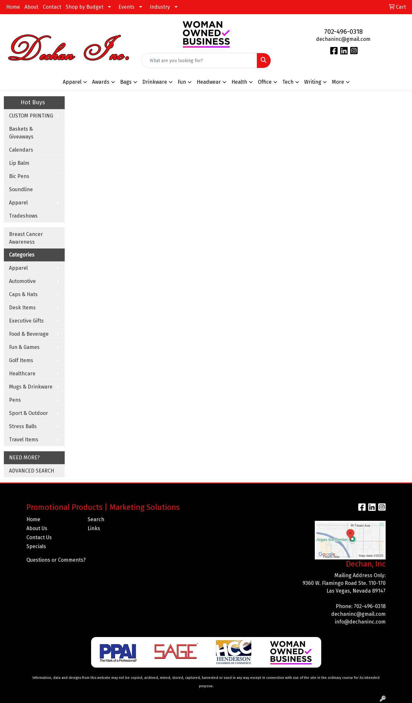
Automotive (22, 281)
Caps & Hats (23, 294)
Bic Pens (19, 176)
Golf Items (21, 360)
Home (13, 7)
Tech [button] (288, 82)
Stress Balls (23, 426)
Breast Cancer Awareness (26, 238)
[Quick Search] (199, 60)
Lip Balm (19, 163)
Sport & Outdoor (28, 413)
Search (96, 519)
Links (94, 528)
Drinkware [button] (154, 82)
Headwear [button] (209, 82)
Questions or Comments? (56, 560)
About (31, 7)
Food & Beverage (29, 334)
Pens (15, 400)
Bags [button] (126, 82)
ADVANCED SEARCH (31, 471)
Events (126, 7)
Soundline (21, 189)
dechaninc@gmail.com (343, 39)
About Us (36, 528)
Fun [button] (182, 82)
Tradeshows (23, 216)
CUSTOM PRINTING (31, 116)
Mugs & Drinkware (30, 387)
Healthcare (22, 373)
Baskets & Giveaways (21, 133)
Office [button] (265, 82)
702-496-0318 (343, 31)
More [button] (338, 82)
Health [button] (239, 82)
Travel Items (23, 439)
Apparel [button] (72, 82)
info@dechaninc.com (360, 622)
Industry (160, 7)
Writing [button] (312, 82)
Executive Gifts (26, 321)
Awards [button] (100, 82)
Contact (52, 7)
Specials (36, 546)
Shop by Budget (84, 7)
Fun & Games (24, 347)
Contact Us (39, 537)
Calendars (21, 150)
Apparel (18, 203)
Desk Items (22, 308)
